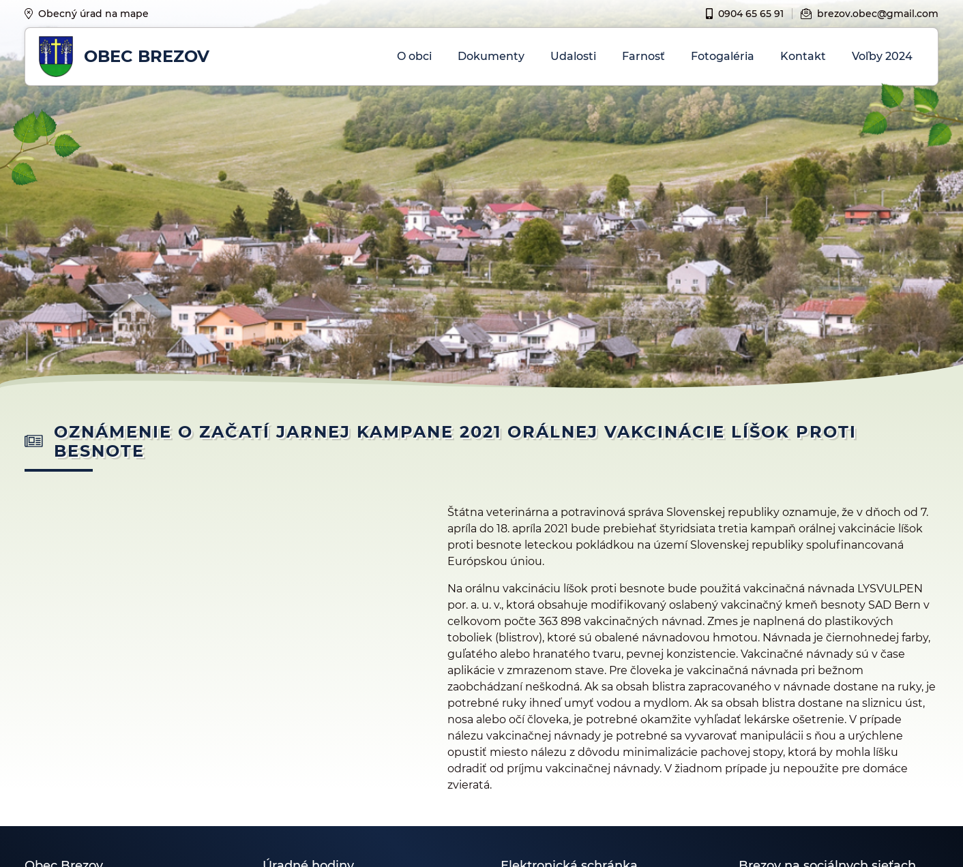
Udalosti (573, 56)
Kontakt (803, 56)
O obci (414, 56)
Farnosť (643, 56)
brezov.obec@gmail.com (869, 13)
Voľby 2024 (882, 56)
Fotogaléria (722, 56)
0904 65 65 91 (745, 13)
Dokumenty (491, 56)
